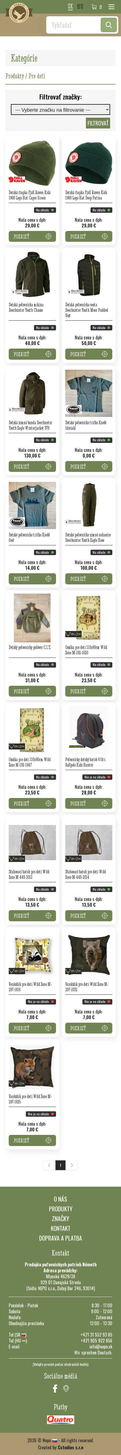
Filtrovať (98, 123)
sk (70, 6)
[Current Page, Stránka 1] (60, 1165)
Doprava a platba (60, 1237)
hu (80, 7)
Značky (60, 1218)
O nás (60, 1198)
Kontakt (60, 1228)
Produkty (60, 1208)
